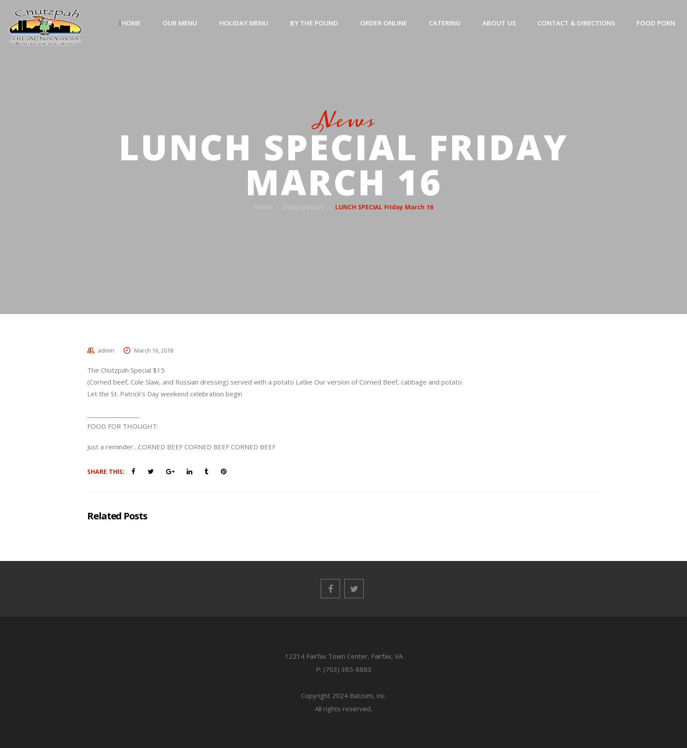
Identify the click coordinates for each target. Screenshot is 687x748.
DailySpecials (303, 207)
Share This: (105, 471)
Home (263, 207)
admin (106, 350)
